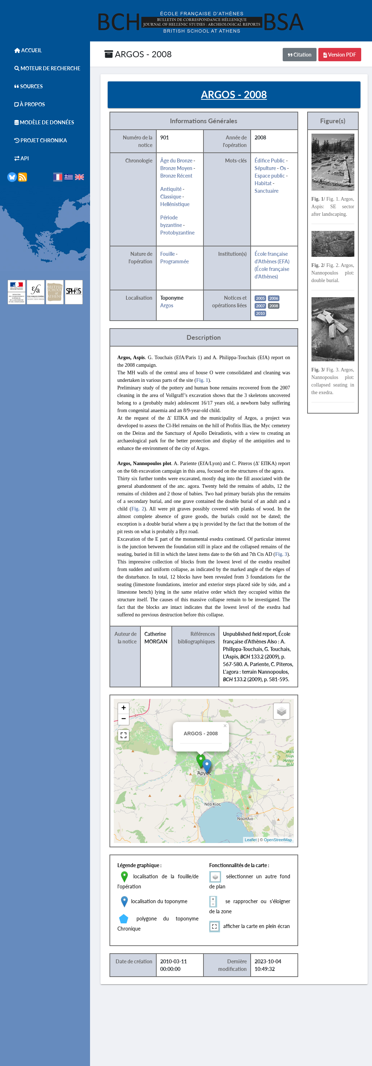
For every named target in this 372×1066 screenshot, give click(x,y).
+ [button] (124, 708)
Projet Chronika (37, 140)
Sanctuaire (267, 191)
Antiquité (171, 189)
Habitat (263, 183)
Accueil (24, 50)
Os (283, 168)
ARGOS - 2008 (138, 54)
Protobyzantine (178, 232)
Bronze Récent (177, 176)
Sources (25, 86)
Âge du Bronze (177, 160)
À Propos (26, 104)
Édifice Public (270, 160)
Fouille (168, 254)
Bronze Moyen (177, 168)
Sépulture (265, 168)
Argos (167, 305)
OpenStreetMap (278, 840)
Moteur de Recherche (43, 68)
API (18, 158)
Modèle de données (40, 122)
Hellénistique (175, 204)
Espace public (270, 176)
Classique (171, 196)
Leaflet (251, 840)
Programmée (175, 261)
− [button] (124, 719)
